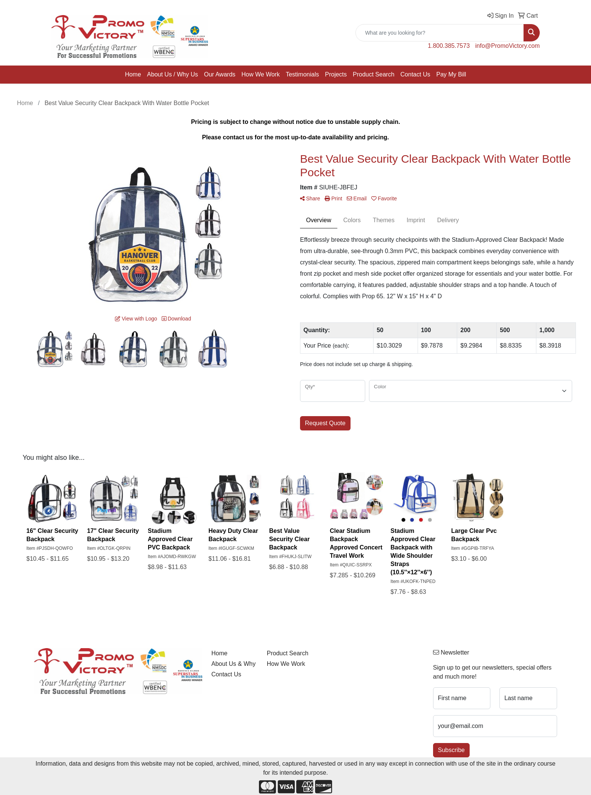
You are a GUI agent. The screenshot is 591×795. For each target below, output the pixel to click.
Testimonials (302, 74)
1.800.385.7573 (449, 46)
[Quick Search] (439, 32)
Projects (336, 74)
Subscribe (451, 750)
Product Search (373, 74)
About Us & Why (233, 664)
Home (133, 74)
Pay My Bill (451, 74)
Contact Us (415, 74)
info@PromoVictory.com (507, 46)
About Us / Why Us (172, 74)
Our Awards (219, 74)
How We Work (261, 74)
